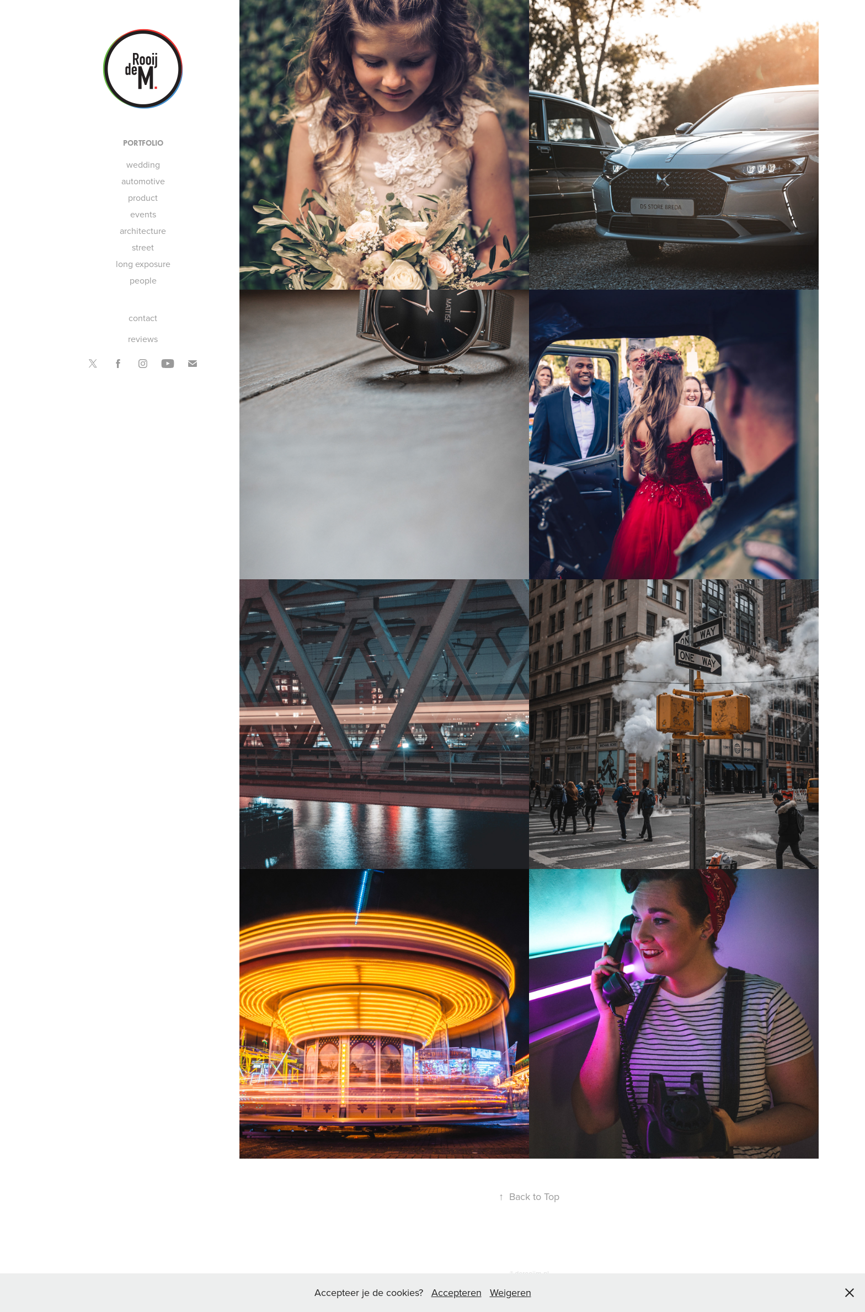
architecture (143, 231)
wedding (143, 164)
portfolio (143, 143)
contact (143, 318)
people (143, 280)
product (143, 197)
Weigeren (510, 1292)
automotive (143, 181)
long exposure (143, 264)
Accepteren (456, 1292)
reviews (143, 339)
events (143, 214)
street (143, 247)
